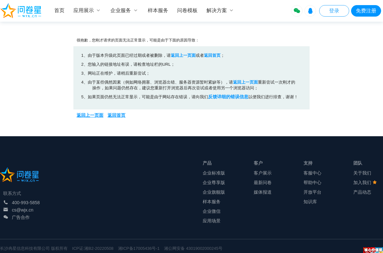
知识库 (310, 201)
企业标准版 (214, 172)
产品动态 (362, 192)
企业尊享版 (214, 182)
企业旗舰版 (214, 192)
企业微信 (212, 211)
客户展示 (263, 172)
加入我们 (365, 182)
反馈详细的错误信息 (228, 96)
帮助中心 (312, 182)
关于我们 (362, 172)
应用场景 (212, 220)
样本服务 (212, 201)
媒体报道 (263, 192)
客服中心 (312, 172)
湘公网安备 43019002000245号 (193, 248)
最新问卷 (263, 182)
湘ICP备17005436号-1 (139, 248)
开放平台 (312, 192)
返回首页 (212, 55)
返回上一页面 (183, 55)
